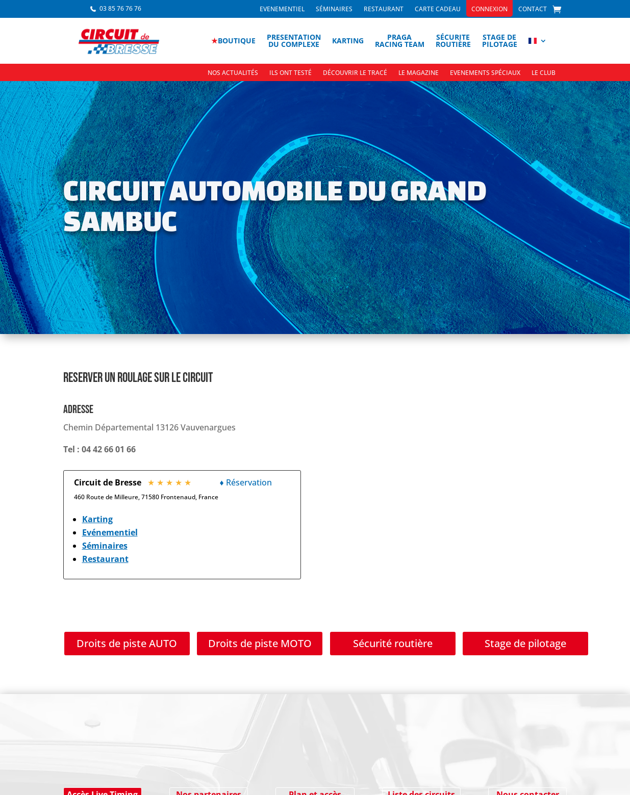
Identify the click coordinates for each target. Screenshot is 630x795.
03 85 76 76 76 (120, 8)
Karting (348, 40)
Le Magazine (418, 73)
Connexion (489, 9)
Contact (532, 9)
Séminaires (334, 9)
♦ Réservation (246, 482)
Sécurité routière (393, 643)
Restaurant (384, 9)
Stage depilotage (499, 40)
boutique (233, 40)
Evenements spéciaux (485, 73)
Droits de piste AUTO (127, 643)
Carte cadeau (438, 9)
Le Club (544, 73)
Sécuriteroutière (453, 40)
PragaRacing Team (399, 40)
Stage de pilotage (525, 643)
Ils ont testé (290, 73)
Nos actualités (233, 73)
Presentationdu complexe (294, 40)
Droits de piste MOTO (260, 643)
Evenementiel (282, 9)
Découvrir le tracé (355, 73)
